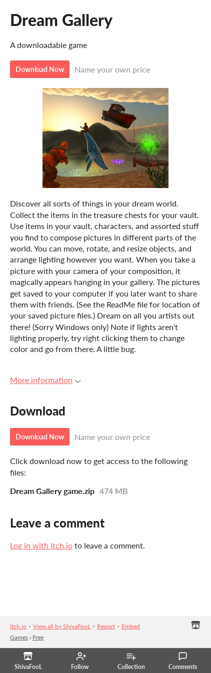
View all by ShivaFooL (61, 626)
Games (19, 637)
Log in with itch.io (41, 545)
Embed (131, 626)
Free (38, 637)
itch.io (18, 626)
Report (106, 626)
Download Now (40, 69)
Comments (182, 661)
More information (45, 379)
